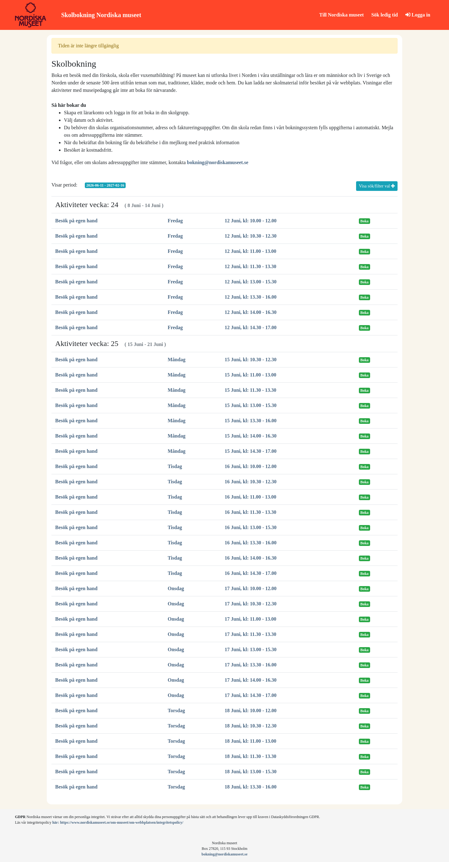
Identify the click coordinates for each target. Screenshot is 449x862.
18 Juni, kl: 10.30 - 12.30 (251, 725)
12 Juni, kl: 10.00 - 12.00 (251, 220)
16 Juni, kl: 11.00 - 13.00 (250, 497)
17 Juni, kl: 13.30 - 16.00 (251, 664)
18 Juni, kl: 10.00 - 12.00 (251, 710)
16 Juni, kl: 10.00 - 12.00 (251, 466)
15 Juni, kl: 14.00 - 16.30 (251, 435)
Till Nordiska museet (341, 14)
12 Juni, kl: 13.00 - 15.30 (251, 281)
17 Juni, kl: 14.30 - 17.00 (251, 695)
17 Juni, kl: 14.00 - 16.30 (251, 680)
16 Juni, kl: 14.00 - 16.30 (251, 558)
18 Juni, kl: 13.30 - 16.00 (251, 786)
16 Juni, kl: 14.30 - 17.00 (251, 573)
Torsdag (176, 710)
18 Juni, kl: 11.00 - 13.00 (250, 741)
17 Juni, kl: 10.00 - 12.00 (251, 588)
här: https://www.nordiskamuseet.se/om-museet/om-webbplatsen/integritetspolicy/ (117, 822)
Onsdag (176, 588)
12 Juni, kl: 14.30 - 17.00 (251, 327)
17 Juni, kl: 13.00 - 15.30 (251, 649)
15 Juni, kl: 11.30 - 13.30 (250, 390)
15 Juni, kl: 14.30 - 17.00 (251, 451)
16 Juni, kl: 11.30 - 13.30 (250, 512)
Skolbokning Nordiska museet (101, 15)
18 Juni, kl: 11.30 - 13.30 (250, 756)
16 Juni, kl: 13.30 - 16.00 (251, 542)
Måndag (177, 359)
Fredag (175, 220)
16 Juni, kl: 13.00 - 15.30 (251, 527)
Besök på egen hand (76, 220)
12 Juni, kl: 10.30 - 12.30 (251, 236)
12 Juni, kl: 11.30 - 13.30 (250, 266)
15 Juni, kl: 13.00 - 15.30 (251, 405)
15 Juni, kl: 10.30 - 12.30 (251, 359)
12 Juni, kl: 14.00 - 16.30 (251, 312)
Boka (364, 221)
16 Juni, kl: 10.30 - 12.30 (251, 481)
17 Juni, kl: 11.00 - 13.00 (250, 619)
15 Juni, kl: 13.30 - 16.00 (251, 420)
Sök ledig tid (384, 14)
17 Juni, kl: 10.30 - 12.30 (251, 603)
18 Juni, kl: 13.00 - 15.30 (251, 771)
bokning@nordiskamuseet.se (218, 162)
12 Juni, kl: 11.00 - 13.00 (250, 251)
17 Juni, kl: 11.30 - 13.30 (250, 634)
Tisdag (175, 466)
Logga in (417, 14)
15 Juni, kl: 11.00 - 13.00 (250, 374)
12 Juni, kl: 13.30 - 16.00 (251, 297)
